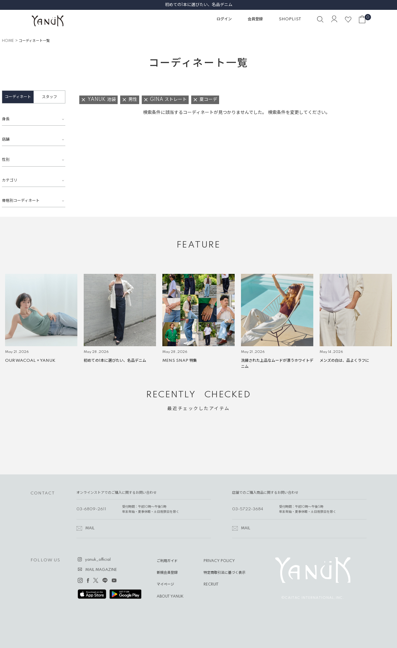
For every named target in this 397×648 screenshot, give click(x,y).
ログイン (224, 19)
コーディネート (18, 97)
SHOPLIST (290, 19)
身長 (6, 119)
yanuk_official (98, 560)
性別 (6, 160)
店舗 (6, 139)
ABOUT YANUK (170, 596)
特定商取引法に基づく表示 (224, 573)
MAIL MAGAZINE (101, 570)
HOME (8, 41)
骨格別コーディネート (21, 201)
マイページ (165, 584)
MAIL (89, 528)
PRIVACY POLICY (219, 561)
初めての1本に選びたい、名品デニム (198, 5)
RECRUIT (211, 584)
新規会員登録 (167, 573)
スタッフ (49, 97)
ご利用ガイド (167, 561)
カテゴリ (9, 180)
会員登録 (255, 19)
